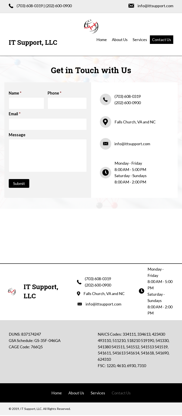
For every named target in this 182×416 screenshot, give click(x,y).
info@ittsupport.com (155, 5)
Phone (54, 93)
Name (15, 93)
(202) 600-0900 (127, 103)
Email (15, 113)
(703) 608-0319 (30, 5)
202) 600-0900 (59, 5)
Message (17, 133)
